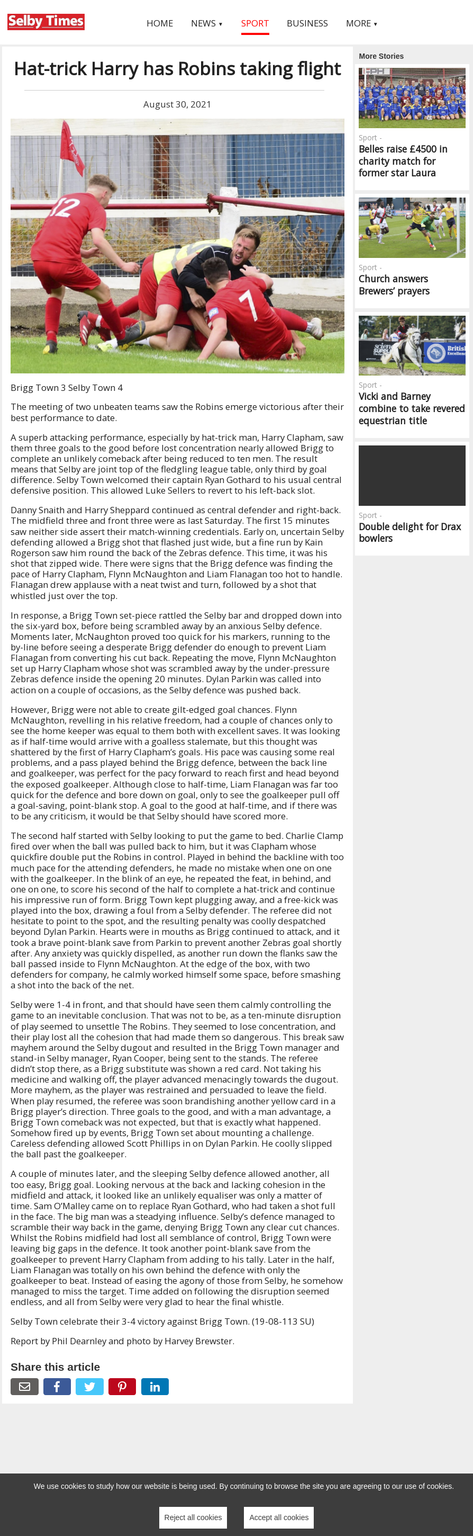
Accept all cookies (278, 1517)
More (362, 23)
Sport (255, 23)
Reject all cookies (193, 1517)
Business (307, 23)
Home (160, 23)
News (207, 23)
